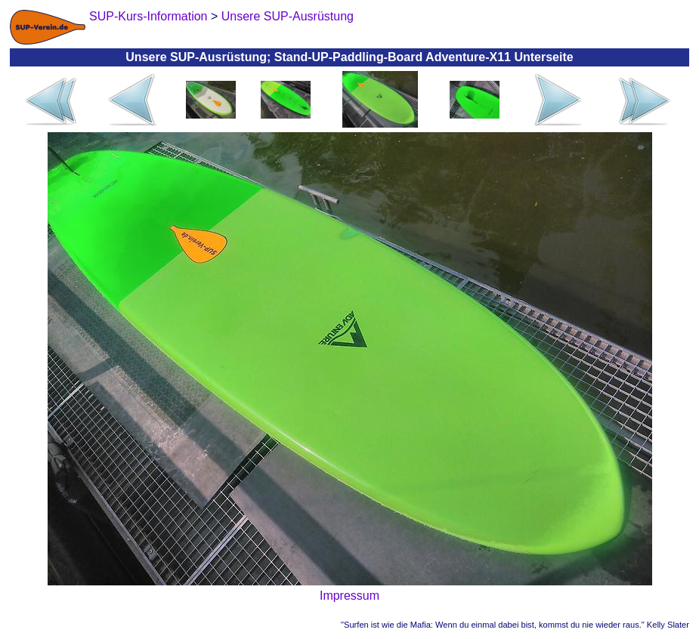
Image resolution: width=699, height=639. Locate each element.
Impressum (349, 595)
